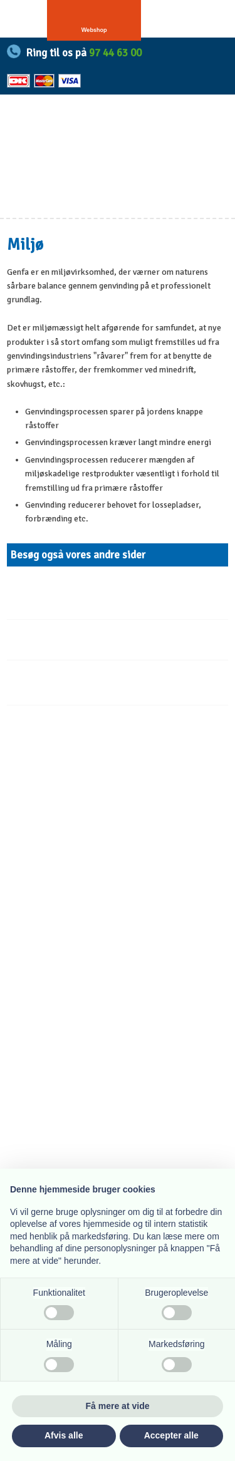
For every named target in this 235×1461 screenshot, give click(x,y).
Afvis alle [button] (63, 1435)
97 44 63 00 (115, 52)
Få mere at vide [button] (118, 1406)
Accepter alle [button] (171, 1435)
